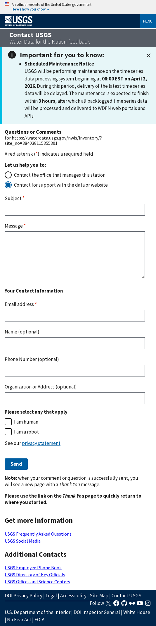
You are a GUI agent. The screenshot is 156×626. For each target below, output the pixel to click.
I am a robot (26, 432)
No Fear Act (19, 619)
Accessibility (73, 595)
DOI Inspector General (97, 612)
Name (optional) (22, 332)
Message (15, 226)
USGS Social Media (23, 541)
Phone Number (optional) (32, 359)
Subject (15, 198)
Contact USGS (126, 595)
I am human (26, 422)
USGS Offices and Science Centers (37, 581)
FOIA (39, 619)
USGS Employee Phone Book (33, 567)
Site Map (99, 595)
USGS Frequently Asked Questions (38, 534)
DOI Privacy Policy (23, 595)
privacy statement (41, 443)
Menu (147, 21)
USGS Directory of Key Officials (35, 574)
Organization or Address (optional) (41, 386)
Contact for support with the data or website (61, 185)
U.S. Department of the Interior (37, 612)
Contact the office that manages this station (59, 175)
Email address (21, 304)
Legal (51, 595)
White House (136, 612)
